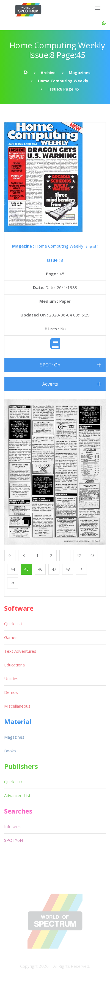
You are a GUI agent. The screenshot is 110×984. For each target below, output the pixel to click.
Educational (15, 665)
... (65, 555)
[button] (104, 23)
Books (10, 750)
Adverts (50, 384)
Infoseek (12, 826)
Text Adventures (20, 651)
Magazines (79, 72)
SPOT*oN (13, 840)
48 (67, 569)
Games (11, 637)
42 (78, 555)
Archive (48, 72)
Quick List (13, 623)
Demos (11, 692)
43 (92, 555)
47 (54, 569)
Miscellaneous (17, 706)
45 (26, 569)
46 (40, 569)
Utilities (11, 678)
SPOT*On (50, 365)
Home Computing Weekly (63, 80)
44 (12, 569)
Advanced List (17, 795)
